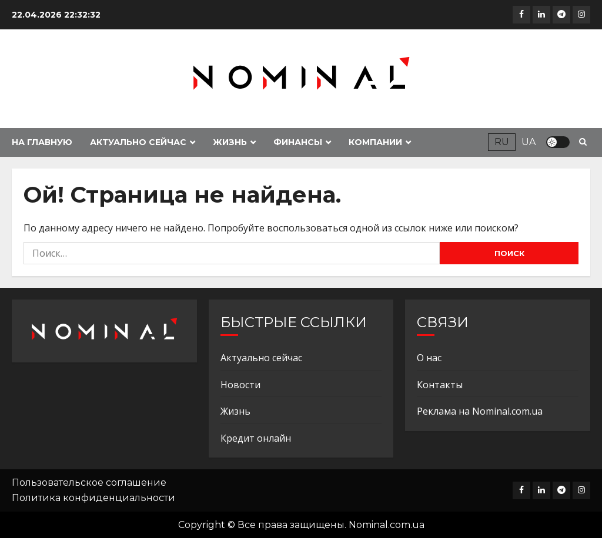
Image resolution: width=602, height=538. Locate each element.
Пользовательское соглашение (89, 482)
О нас (429, 357)
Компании (375, 142)
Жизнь (230, 142)
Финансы (297, 142)
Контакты (440, 384)
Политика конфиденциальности (93, 497)
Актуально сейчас (138, 142)
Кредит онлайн (255, 438)
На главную (42, 142)
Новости (240, 384)
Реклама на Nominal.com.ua (480, 411)
